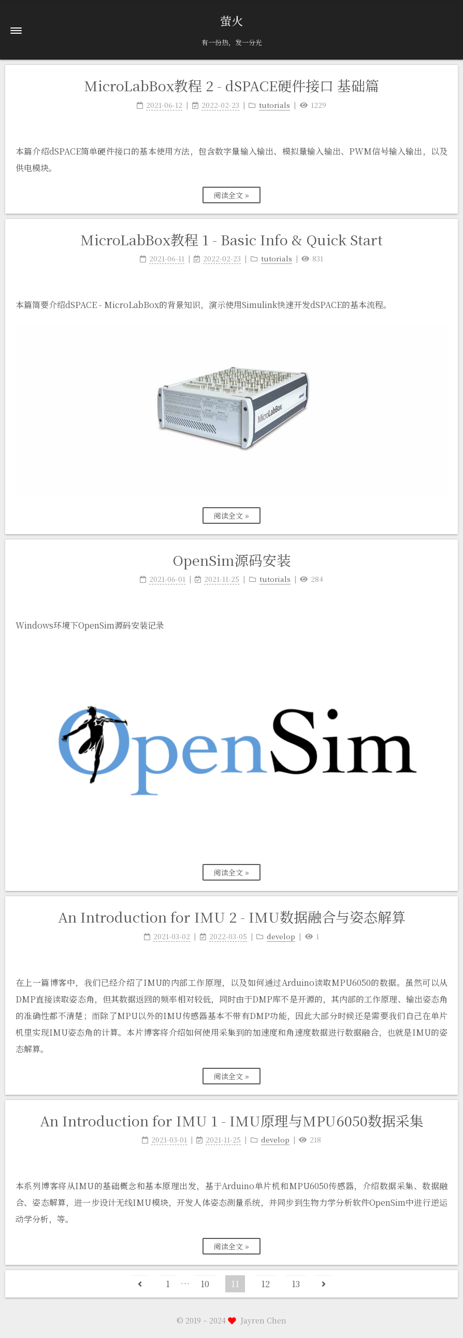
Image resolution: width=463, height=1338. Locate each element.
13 (296, 1284)
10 (204, 1284)
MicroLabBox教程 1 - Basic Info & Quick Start (231, 239)
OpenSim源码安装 (231, 560)
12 (265, 1284)
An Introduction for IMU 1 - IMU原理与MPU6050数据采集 (232, 1120)
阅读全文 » (231, 195)
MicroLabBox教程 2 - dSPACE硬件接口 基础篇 (231, 85)
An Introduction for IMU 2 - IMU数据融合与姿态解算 (232, 917)
